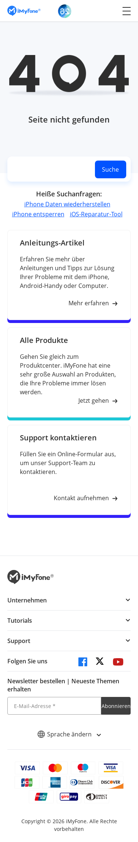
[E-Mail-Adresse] (54, 706)
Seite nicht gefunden (69, 119)
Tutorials (19, 620)
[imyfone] (23, 11)
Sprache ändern (69, 734)
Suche (110, 169)
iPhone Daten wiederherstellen (67, 204)
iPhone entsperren (38, 214)
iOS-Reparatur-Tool (96, 214)
